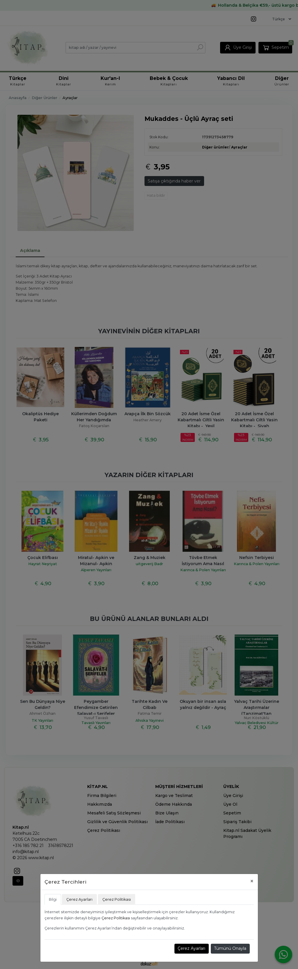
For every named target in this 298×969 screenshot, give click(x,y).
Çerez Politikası (115, 918)
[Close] (252, 881)
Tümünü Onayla (230, 948)
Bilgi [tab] (53, 899)
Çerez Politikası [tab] (116, 899)
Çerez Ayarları (191, 948)
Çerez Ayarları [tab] (79, 899)
